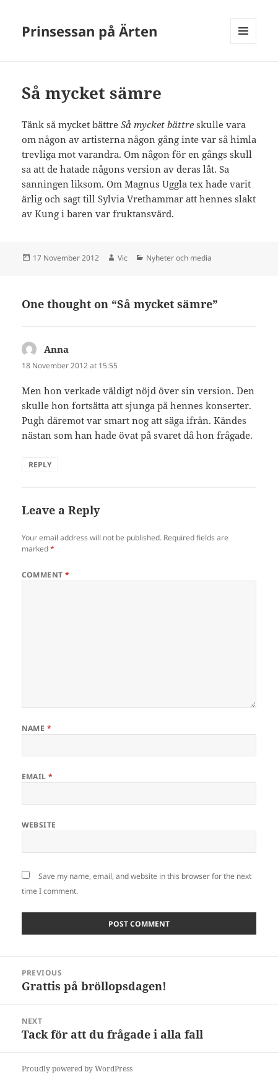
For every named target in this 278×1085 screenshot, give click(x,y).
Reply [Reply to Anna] (39, 464)
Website (39, 824)
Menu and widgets (243, 43)
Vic (123, 258)
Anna (56, 349)
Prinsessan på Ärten (89, 31)
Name (37, 728)
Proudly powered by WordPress (77, 1068)
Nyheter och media (179, 258)
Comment (46, 574)
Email (37, 776)
